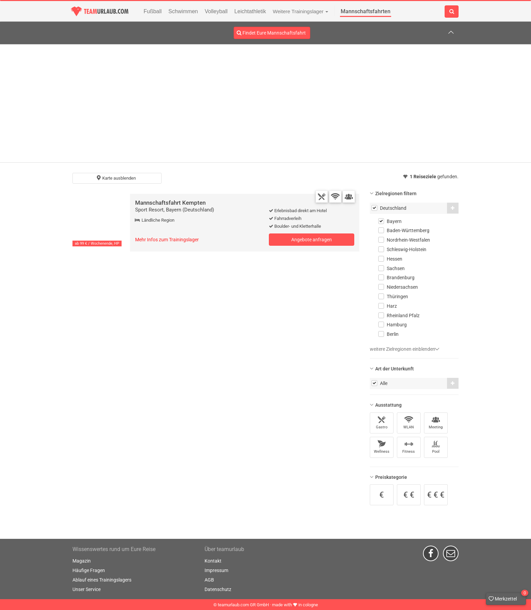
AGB (209, 580)
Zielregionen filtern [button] (396, 193)
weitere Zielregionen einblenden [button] (405, 349)
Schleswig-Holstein (406, 249)
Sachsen (396, 268)
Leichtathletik (250, 11)
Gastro (381, 422)
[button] (453, 208)
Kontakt (213, 561)
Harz (392, 306)
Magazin (81, 561)
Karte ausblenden (116, 178)
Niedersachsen (402, 287)
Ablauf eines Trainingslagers (101, 580)
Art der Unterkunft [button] (394, 368)
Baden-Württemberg (408, 230)
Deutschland (393, 208)
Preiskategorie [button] (391, 477)
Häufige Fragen (88, 570)
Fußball (153, 11)
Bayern (394, 221)
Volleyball (216, 11)
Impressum (216, 570)
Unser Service (86, 589)
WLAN (408, 422)
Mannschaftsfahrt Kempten (170, 202)
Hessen (394, 259)
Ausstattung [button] (388, 405)
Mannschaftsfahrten (365, 11)
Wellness (381, 447)
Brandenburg (401, 277)
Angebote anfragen (311, 239)
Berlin (393, 334)
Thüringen (397, 296)
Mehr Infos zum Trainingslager (167, 239)
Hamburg (397, 324)
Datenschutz (218, 589)
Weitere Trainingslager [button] (300, 11)
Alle (383, 383)
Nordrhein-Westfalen (408, 240)
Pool (436, 447)
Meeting (436, 422)
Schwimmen (183, 11)
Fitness (408, 447)
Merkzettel (507, 597)
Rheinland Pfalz (403, 315)
